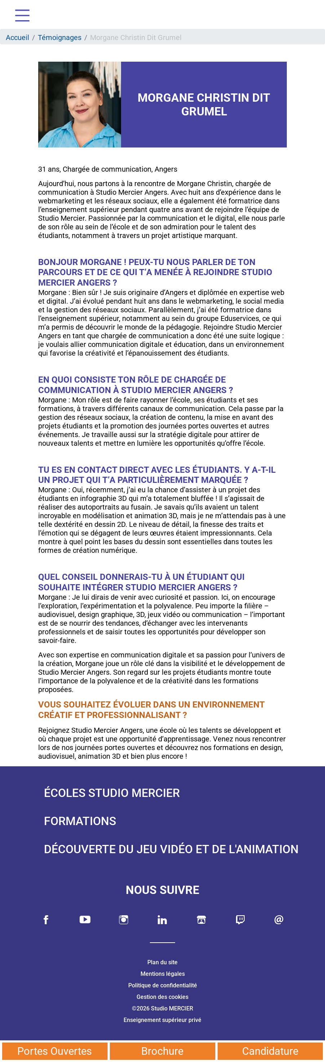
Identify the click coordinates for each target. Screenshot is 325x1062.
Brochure (162, 1051)
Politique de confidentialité (162, 985)
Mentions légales (163, 973)
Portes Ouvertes (54, 1051)
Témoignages (59, 37)
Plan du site (162, 962)
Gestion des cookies (162, 996)
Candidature (270, 1051)
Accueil (17, 37)
